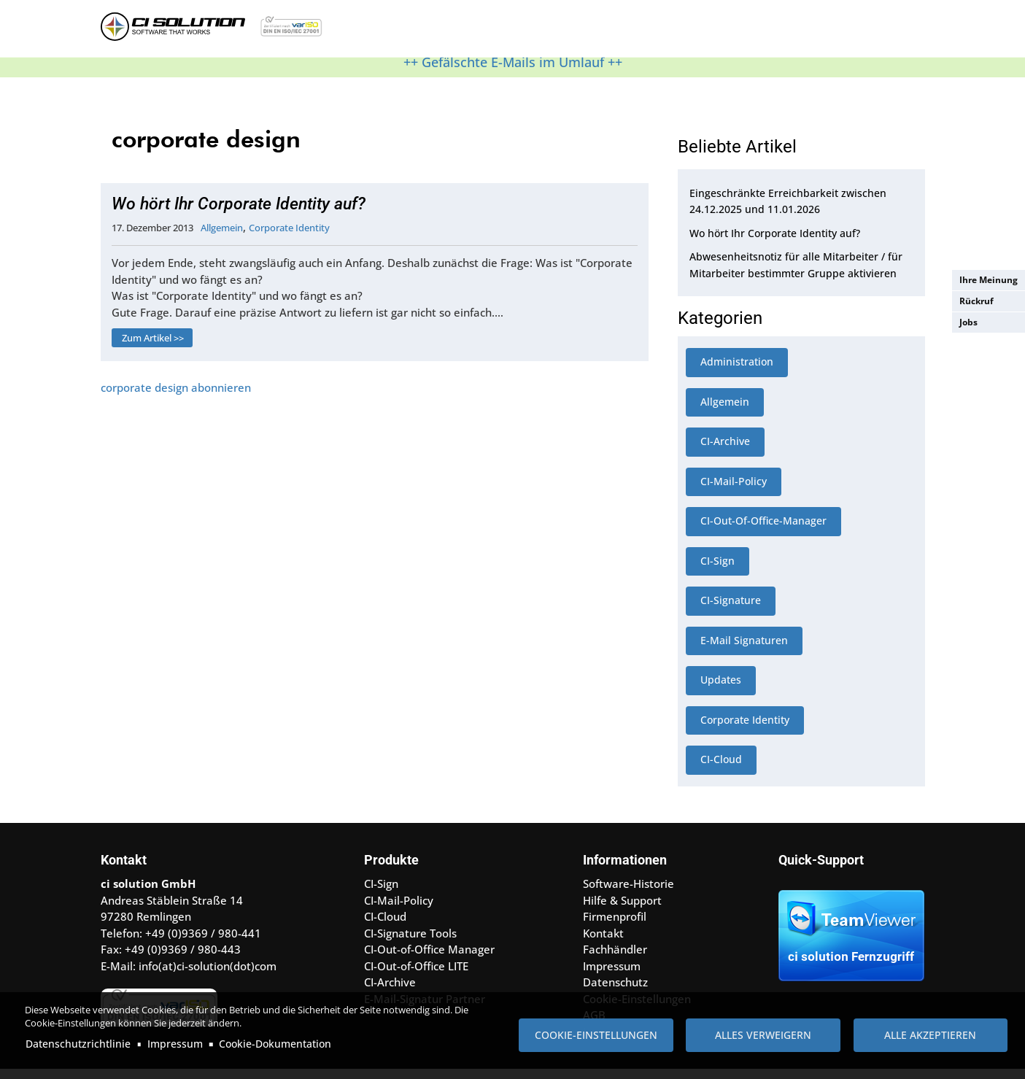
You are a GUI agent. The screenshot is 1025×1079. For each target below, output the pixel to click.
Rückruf (976, 301)
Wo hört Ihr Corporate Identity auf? (238, 213)
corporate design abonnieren (176, 397)
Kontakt (647, 32)
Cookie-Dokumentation (275, 1044)
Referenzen (585, 32)
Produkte (421, 32)
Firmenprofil (614, 925)
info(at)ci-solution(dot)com (207, 975)
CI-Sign (717, 570)
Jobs (968, 322)
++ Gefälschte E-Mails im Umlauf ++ (512, 71)
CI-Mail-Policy (733, 491)
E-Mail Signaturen (744, 650)
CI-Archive (725, 450)
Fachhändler (615, 958)
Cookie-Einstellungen (596, 1035)
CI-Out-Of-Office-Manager (763, 530)
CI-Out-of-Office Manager (429, 958)
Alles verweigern (763, 1035)
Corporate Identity (289, 237)
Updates (720, 689)
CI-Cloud (721, 769)
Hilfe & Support (504, 32)
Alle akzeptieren (930, 1035)
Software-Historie (628, 893)
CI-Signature (730, 609)
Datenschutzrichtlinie (78, 1044)
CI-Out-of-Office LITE (416, 975)
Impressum (175, 1044)
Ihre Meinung (988, 280)
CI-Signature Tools (410, 942)
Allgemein (222, 237)
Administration (736, 371)
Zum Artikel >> (153, 347)
